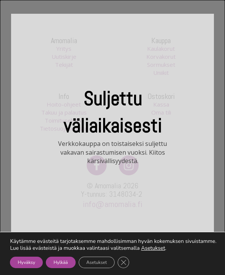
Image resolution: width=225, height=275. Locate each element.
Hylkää (60, 262)
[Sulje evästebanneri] (123, 262)
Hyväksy (26, 262)
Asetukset (153, 248)
